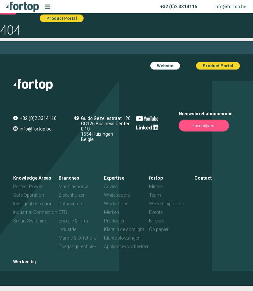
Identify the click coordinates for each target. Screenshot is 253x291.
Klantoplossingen (122, 238)
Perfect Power (27, 186)
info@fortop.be (230, 6)
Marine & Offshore (77, 238)
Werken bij (24, 261)
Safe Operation (28, 195)
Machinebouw (73, 186)
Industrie (67, 229)
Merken (111, 212)
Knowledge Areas (32, 178)
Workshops (116, 203)
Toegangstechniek (78, 246)
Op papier (159, 229)
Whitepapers (117, 195)
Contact (203, 178)
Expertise (114, 178)
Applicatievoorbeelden (127, 246)
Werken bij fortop (166, 203)
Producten (115, 220)
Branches (69, 178)
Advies (111, 186)
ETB (63, 212)
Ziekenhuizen (72, 195)
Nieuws (156, 220)
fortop (156, 178)
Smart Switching (30, 220)
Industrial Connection (35, 212)
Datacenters (71, 203)
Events (156, 212)
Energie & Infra (73, 220)
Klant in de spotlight (124, 229)
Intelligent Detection (33, 203)
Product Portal (61, 18)
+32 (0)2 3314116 (178, 6)
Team (155, 195)
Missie (156, 186)
